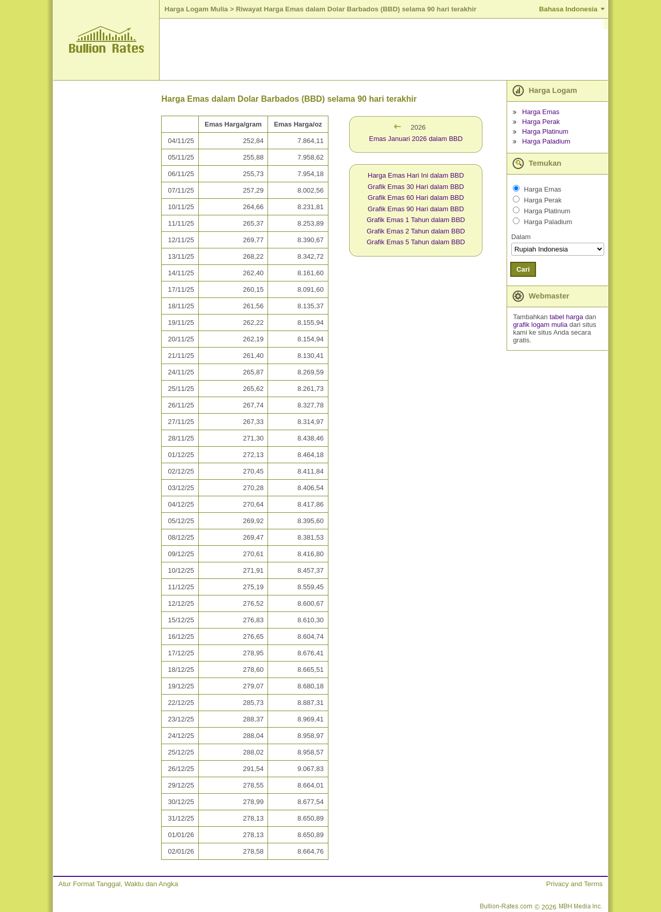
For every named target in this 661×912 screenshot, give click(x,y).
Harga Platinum (545, 131)
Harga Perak (541, 121)
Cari (523, 269)
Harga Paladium (546, 141)
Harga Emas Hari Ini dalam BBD (416, 175)
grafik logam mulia (540, 324)
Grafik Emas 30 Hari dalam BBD (416, 187)
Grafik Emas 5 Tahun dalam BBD (416, 242)
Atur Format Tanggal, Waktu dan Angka (118, 884)
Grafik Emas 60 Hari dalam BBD (416, 197)
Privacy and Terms (574, 884)
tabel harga (566, 317)
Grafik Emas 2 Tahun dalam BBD (416, 231)
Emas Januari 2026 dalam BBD (416, 139)
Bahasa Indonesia (568, 9)
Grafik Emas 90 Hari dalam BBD (416, 209)
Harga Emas (540, 112)
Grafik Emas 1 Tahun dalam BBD (416, 220)
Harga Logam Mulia (196, 9)
